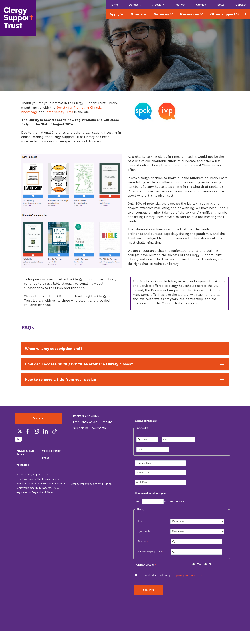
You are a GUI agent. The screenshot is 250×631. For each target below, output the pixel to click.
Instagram (36, 431)
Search (246, 14)
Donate (38, 418)
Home (114, 4)
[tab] (125, 348)
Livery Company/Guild (150, 551)
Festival (180, 4)
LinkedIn (45, 431)
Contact (240, 4)
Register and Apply (86, 416)
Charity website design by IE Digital (91, 484)
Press (45, 458)
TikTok (54, 431)
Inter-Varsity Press (59, 112)
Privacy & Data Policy (25, 452)
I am (140, 521)
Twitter (18, 431)
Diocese (142, 541)
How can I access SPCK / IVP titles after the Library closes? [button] (79, 364)
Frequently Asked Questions (92, 422)
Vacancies (22, 464)
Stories (201, 4)
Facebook (27, 431)
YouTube (18, 439)
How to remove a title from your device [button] (60, 379)
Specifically (144, 531)
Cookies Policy (51, 450)
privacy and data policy (189, 575)
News (221, 4)
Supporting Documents (89, 428)
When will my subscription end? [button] (53, 348)
